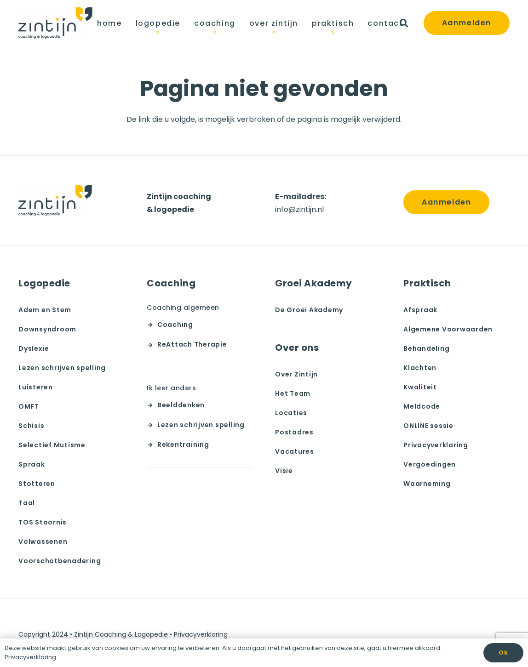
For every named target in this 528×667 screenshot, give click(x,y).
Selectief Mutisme (52, 445)
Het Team (292, 393)
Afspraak (420, 309)
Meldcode (421, 406)
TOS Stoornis (42, 522)
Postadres (294, 432)
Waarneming (427, 483)
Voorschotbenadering (59, 560)
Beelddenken (181, 405)
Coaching (175, 324)
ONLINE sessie (428, 425)
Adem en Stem (44, 309)
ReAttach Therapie (192, 344)
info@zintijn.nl (299, 209)
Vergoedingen (429, 464)
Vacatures (294, 451)
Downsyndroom (47, 329)
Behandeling (426, 348)
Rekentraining (183, 444)
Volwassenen (42, 541)
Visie (284, 470)
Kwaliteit (420, 387)
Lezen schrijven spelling (62, 367)
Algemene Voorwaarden (448, 329)
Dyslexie (33, 348)
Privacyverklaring (435, 445)
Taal (26, 502)
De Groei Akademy (309, 309)
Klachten (419, 367)
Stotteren (36, 483)
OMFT (28, 406)
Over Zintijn (296, 374)
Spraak (31, 464)
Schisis (31, 425)
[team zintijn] (55, 23)
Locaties (291, 412)
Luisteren (35, 387)
